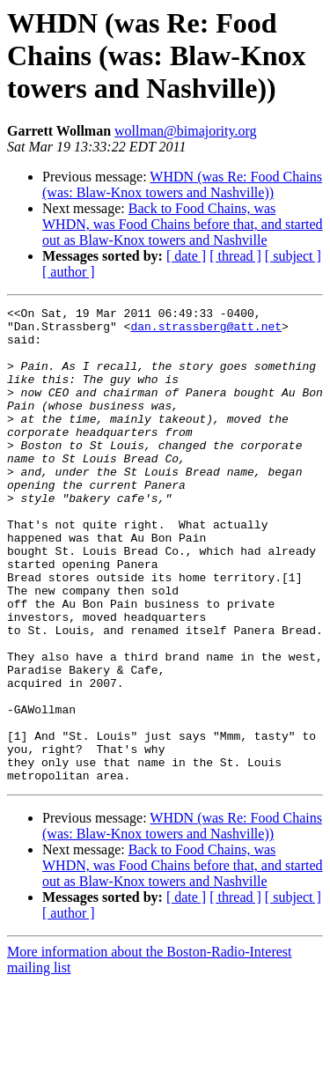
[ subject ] (293, 255)
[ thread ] (235, 255)
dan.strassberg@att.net (206, 331)
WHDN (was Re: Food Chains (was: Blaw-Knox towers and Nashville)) (182, 184)
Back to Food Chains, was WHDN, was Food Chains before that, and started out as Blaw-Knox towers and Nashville (182, 224)
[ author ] (68, 271)
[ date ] (186, 255)
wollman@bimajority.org (185, 130)
